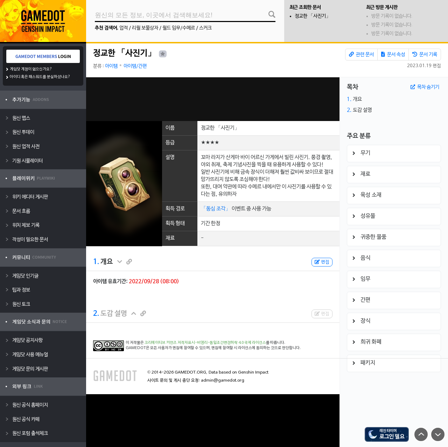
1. (96, 262)
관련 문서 (361, 54)
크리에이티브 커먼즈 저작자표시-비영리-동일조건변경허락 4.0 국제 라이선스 (205, 343)
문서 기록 (424, 54)
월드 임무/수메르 (178, 28)
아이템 (111, 66)
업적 (123, 28)
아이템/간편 (135, 66)
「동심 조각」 (216, 209)
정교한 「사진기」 (313, 16)
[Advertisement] (212, 99)
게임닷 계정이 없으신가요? (31, 69)
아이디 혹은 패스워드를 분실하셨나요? (40, 77)
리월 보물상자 (145, 28)
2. (96, 314)
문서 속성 (393, 54)
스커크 (205, 28)
